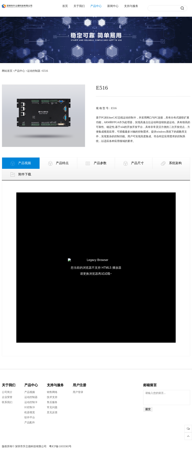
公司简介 (7, 392)
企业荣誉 (7, 397)
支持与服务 (131, 6)
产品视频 (20, 163)
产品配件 (29, 422)
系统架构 (171, 163)
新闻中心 (112, 6)
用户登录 (78, 392)
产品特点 (58, 163)
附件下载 (20, 174)
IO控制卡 (29, 407)
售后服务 (52, 402)
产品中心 (96, 6)
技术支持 (52, 397)
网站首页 (7, 70)
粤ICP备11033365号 (60, 446)
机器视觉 (29, 412)
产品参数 (96, 163)
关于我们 (79, 6)
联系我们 (7, 402)
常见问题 (52, 407)
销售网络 (52, 392)
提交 (148, 409)
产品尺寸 (133, 163)
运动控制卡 (31, 402)
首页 (65, 6)
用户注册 (79, 385)
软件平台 (29, 417)
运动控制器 (33, 70)
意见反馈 (52, 412)
